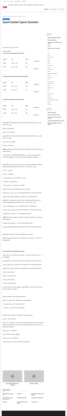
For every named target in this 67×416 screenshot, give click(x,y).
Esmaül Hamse (34, 401)
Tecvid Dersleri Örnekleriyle (53, 99)
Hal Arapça (5, 401)
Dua (8, 1)
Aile (48, 79)
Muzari (37, 4)
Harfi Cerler (16, 4)
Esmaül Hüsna (50, 93)
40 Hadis (49, 104)
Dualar (49, 63)
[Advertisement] (23, 35)
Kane (40, 4)
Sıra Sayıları (19, 393)
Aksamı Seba (50, 65)
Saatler (49, 85)
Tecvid (24, 4)
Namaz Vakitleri (17, 1)
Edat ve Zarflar (50, 57)
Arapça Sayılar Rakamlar (52, 73)
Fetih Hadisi (23, 1)
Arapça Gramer (11, 16)
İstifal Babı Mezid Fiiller (22, 397)
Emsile (21, 4)
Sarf (9, 4)
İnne (43, 4)
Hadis (49, 59)
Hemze (49, 75)
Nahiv (12, 4)
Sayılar (11, 1)
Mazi (34, 4)
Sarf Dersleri (50, 69)
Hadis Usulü (29, 4)
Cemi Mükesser (51, 83)
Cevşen (4, 1)
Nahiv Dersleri (50, 87)
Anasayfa (5, 16)
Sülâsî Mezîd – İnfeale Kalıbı (37, 397)
